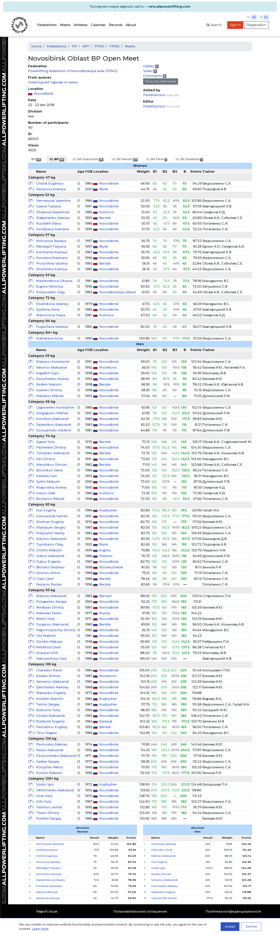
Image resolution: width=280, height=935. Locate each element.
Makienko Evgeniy (51, 693)
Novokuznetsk (111, 567)
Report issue (46, 911)
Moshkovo (108, 367)
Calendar (98, 25)
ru (249, 17)
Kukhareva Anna (49, 338)
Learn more (40, 929)
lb (261, 17)
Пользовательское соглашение (140, 911)
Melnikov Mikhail (50, 396)
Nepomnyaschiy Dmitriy (56, 630)
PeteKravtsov (154, 95)
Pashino (105, 556)
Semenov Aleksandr (52, 682)
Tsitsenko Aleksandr (53, 453)
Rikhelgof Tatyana (51, 246)
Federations (47, 25)
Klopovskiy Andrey (51, 487)
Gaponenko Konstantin (55, 407)
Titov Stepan (46, 733)
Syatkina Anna (48, 309)
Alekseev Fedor (49, 613)
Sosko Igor (45, 784)
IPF (74, 46)
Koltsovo (106, 212)
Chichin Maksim (49, 550)
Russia (104, 613)
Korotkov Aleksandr (52, 419)
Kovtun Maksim (49, 773)
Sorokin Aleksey (49, 642)
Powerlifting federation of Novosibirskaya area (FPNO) (72, 71)
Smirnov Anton (48, 573)
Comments (153, 76)
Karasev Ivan (46, 476)
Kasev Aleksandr (50, 750)
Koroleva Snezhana (52, 258)
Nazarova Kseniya (51, 189)
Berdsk (105, 218)
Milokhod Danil (48, 647)
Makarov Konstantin (53, 362)
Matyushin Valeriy (50, 533)
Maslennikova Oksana (54, 281)
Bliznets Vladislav (50, 567)
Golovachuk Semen (52, 516)
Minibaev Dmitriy (50, 607)
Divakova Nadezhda (52, 212)
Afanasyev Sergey (50, 527)
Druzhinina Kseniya (51, 269)
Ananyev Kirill (47, 653)
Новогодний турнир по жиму (53, 82)
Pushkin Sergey (48, 818)
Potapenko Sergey (51, 602)
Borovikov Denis (49, 470)
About (131, 25)
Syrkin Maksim (48, 482)
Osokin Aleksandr (50, 716)
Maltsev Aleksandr (51, 596)
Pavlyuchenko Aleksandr (56, 756)
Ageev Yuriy (45, 442)
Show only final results (160, 81)
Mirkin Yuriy (45, 619)
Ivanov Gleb (45, 493)
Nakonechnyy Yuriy (51, 658)
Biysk (103, 189)
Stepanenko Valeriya (53, 218)
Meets (65, 25)
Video (148, 71)
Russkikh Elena (48, 223)
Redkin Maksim (49, 384)
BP (36, 159)
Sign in (235, 25)
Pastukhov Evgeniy (52, 727)
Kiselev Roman (48, 676)
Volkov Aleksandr (50, 556)
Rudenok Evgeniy (50, 721)
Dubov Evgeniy (48, 562)
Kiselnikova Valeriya (52, 304)
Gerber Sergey (47, 762)
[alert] (140, 7)
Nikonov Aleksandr (51, 367)
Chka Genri (45, 579)
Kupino (105, 550)
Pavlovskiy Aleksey (51, 744)
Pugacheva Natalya (52, 327)
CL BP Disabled (189, 159)
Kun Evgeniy (46, 510)
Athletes (81, 25)
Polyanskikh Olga (50, 292)
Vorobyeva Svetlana (52, 229)
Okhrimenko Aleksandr (55, 790)
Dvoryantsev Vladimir (53, 430)
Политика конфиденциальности (233, 911)
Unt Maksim (46, 636)
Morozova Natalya (51, 241)
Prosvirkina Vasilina (52, 263)
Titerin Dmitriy (48, 813)
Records (116, 25)
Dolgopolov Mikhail (52, 413)
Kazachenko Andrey (52, 379)
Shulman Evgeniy (50, 522)
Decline (251, 926)
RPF (85, 46)
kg (266, 17)
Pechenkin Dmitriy (51, 447)
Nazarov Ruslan (49, 584)
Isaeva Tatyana (48, 206)
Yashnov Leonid (49, 807)
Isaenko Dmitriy (49, 390)
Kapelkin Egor (47, 373)
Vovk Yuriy (44, 796)
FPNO (99, 46)
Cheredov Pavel (49, 670)
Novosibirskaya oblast (117, 292)
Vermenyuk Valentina (53, 201)
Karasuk (105, 721)
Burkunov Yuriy (48, 710)
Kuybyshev (108, 510)
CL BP (56, 159)
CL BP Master (125, 159)
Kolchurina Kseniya (51, 252)
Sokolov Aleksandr (51, 539)
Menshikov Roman (51, 465)
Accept (230, 926)
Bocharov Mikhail (50, 499)
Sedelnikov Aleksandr (53, 425)
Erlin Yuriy (44, 802)
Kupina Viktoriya (49, 286)
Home (36, 46)
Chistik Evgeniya (49, 183)
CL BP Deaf (156, 159)
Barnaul (105, 596)
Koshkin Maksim (50, 699)
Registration (256, 25)
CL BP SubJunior (88, 159)
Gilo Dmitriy (45, 459)
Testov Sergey (48, 704)
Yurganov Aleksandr (52, 624)
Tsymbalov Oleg (49, 544)
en (254, 17)
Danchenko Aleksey (52, 687)
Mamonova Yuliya (50, 315)
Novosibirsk (43, 94)
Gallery (149, 66)
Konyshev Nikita (49, 767)
